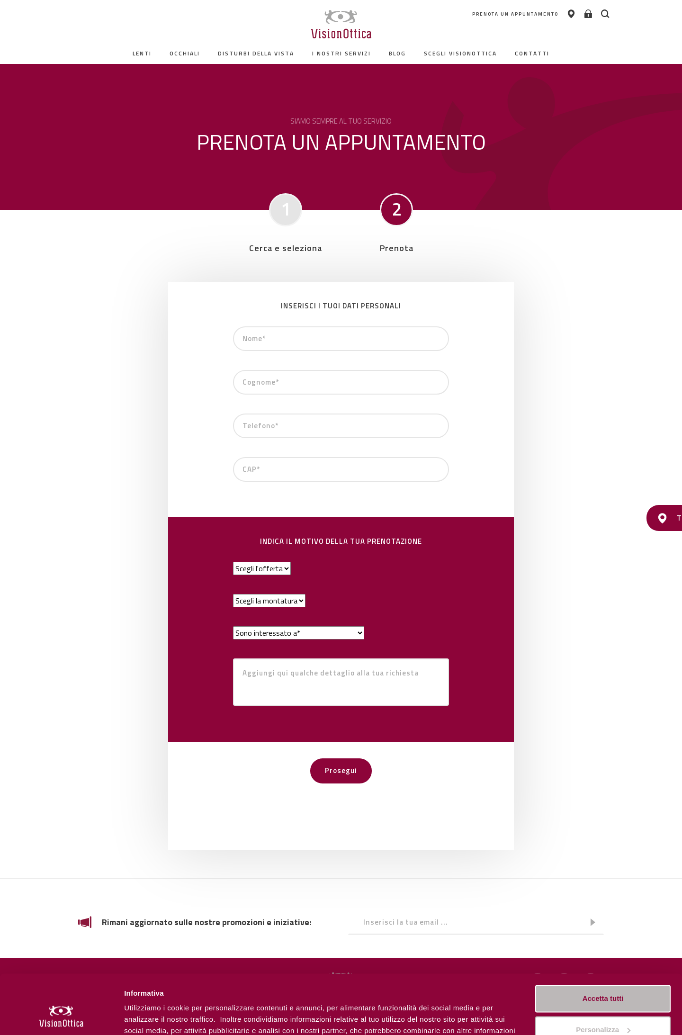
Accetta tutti (603, 947)
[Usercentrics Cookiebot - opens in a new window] (61, 1016)
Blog (397, 53)
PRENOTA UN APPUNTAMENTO (505, 14)
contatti (532, 53)
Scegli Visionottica (460, 53)
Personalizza (146, 1016)
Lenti (142, 53)
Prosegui (341, 770)
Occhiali (185, 53)
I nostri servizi (341, 53)
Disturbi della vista (256, 53)
